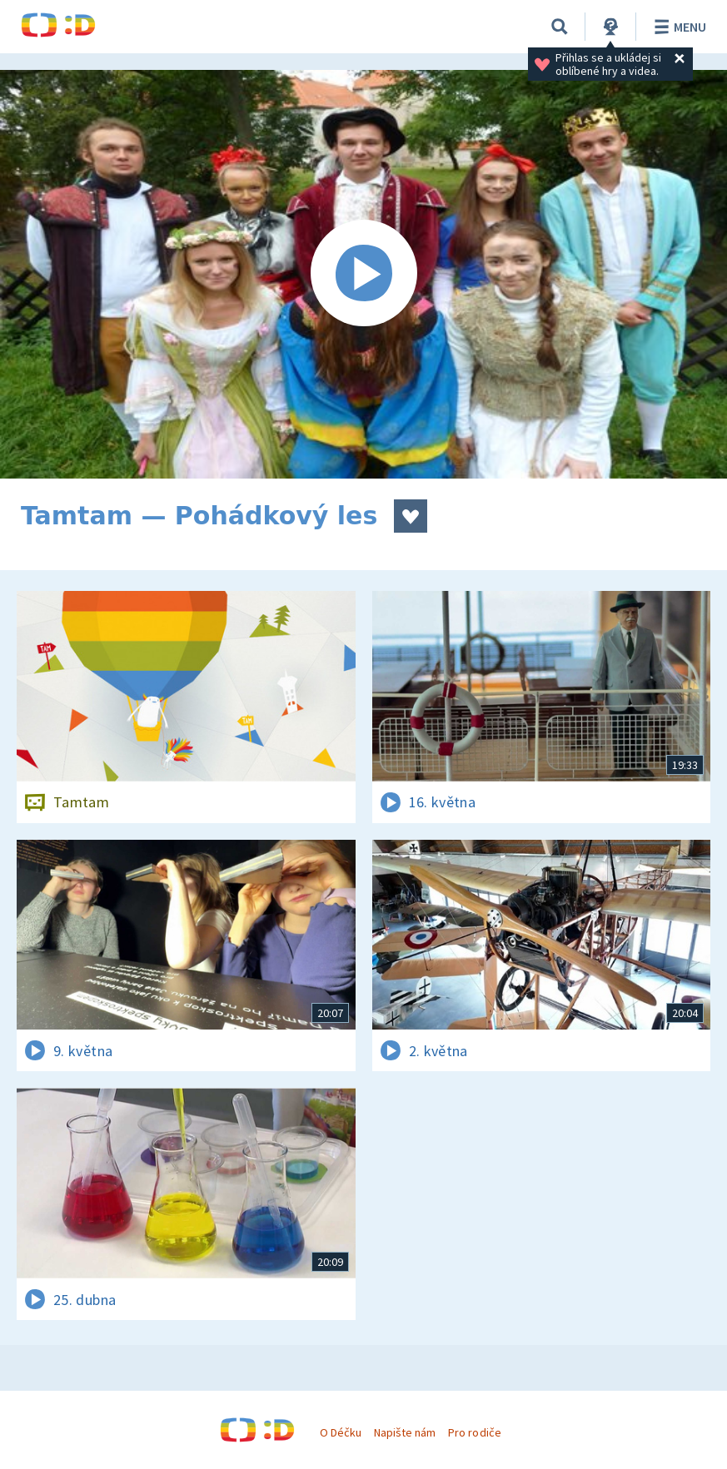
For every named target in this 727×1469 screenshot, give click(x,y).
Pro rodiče (474, 1432)
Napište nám (405, 1432)
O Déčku (340, 1432)
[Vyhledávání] (560, 26)
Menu (677, 26)
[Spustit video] (363, 274)
